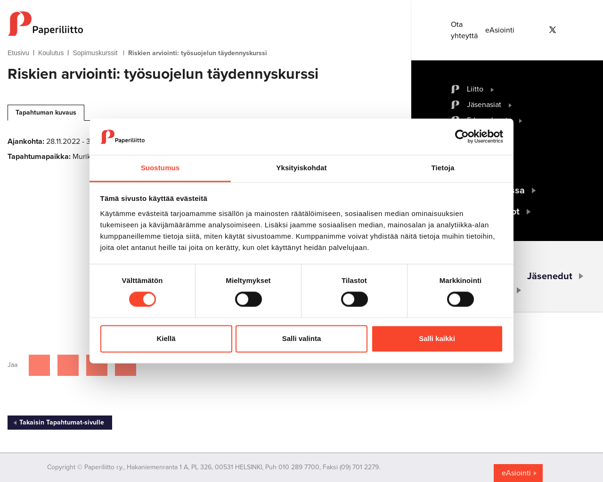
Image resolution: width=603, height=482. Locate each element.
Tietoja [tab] (443, 168)
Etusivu (18, 53)
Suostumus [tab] (160, 168)
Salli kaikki (437, 338)
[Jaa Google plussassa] (125, 365)
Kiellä (165, 338)
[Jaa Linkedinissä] (96, 365)
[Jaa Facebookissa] (39, 365)
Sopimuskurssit (95, 53)
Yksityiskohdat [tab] (301, 168)
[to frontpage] (191, 23)
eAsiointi (499, 30)
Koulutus (51, 53)
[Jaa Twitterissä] (68, 365)
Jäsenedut (549, 276)
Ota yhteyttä (464, 30)
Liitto (475, 89)
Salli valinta (301, 338)
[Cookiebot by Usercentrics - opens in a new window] (462, 137)
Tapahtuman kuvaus (46, 112)
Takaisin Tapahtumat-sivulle (61, 422)
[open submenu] (492, 89)
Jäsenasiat (484, 104)
